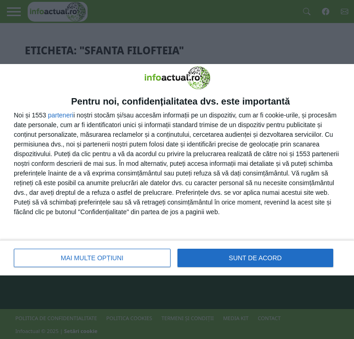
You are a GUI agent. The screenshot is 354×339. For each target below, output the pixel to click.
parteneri (60, 115)
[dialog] (177, 169)
